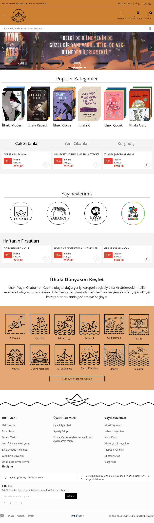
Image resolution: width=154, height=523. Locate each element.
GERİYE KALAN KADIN (116, 248)
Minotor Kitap (112, 455)
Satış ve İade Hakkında (14, 449)
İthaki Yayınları (113, 425)
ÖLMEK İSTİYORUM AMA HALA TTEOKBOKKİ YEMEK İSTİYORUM (76, 154)
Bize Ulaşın (8, 431)
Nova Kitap (111, 437)
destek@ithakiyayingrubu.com (26, 477)
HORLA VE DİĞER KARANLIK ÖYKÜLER (75, 248)
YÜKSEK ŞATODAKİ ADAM (119, 154)
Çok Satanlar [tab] (27, 143)
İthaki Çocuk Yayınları (117, 443)
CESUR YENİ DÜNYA (15, 154)
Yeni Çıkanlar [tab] (76, 143)
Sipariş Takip (125, 3)
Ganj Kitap (110, 461)
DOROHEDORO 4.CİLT (16, 248)
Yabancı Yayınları (114, 431)
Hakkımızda (8, 425)
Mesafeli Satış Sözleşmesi (16, 443)
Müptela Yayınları (114, 449)
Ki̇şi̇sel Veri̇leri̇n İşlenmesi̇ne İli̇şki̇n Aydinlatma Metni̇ (72, 439)
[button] (69, 67)
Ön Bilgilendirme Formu (16, 461)
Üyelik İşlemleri (62, 425)
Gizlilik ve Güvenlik (13, 455)
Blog (137, 3)
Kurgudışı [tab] (126, 143)
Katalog (146, 3)
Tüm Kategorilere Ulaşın (77, 379)
